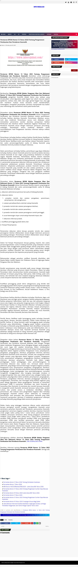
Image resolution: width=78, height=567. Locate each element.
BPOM (6, 519)
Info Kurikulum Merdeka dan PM (57, 49)
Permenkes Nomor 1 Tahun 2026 (12, 484)
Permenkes (5, 37)
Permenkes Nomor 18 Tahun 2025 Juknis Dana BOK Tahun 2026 (21, 493)
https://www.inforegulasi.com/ (19, 562)
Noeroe (3, 45)
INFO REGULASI (39, 7)
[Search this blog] (61, 70)
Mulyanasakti (7, 562)
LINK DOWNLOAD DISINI (34, 441)
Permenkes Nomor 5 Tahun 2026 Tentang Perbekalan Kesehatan (21, 482)
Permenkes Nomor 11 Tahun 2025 (12, 495)
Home (1, 37)
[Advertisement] (39, 21)
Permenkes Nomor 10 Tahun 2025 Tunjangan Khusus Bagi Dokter (21, 501)
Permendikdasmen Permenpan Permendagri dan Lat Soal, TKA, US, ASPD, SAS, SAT (25, 515)
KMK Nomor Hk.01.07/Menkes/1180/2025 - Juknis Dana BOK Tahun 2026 (23, 487)
